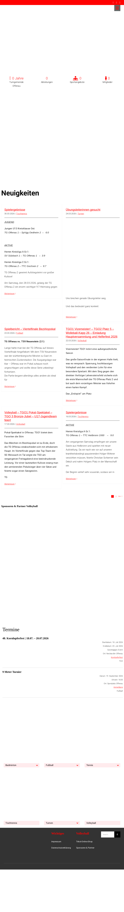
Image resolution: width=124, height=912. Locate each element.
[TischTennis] (21, 771)
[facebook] (113, 2)
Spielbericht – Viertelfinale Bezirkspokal (29, 329)
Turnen (81, 213)
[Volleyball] (102, 771)
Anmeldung (118, 687)
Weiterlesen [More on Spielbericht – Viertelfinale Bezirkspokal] (9, 386)
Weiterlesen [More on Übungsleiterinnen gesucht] (71, 317)
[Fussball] (62, 713)
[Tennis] (102, 713)
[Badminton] (21, 713)
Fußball (19, 333)
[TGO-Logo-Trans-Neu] (12, 832)
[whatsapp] (119, 2)
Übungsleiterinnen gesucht (83, 209)
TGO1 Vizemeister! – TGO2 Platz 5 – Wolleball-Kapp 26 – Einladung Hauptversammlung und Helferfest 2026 (91, 332)
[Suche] (117, 834)
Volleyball (82, 340)
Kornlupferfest (117, 657)
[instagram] (116, 2)
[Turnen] (62, 771)
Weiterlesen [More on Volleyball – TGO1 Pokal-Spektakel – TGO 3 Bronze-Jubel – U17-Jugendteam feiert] (9, 484)
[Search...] (107, 834)
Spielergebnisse (14, 209)
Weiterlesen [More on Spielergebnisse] (9, 293)
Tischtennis (21, 213)
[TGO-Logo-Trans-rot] (11, 6)
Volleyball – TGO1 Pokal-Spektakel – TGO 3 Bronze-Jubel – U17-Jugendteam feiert (30, 416)
